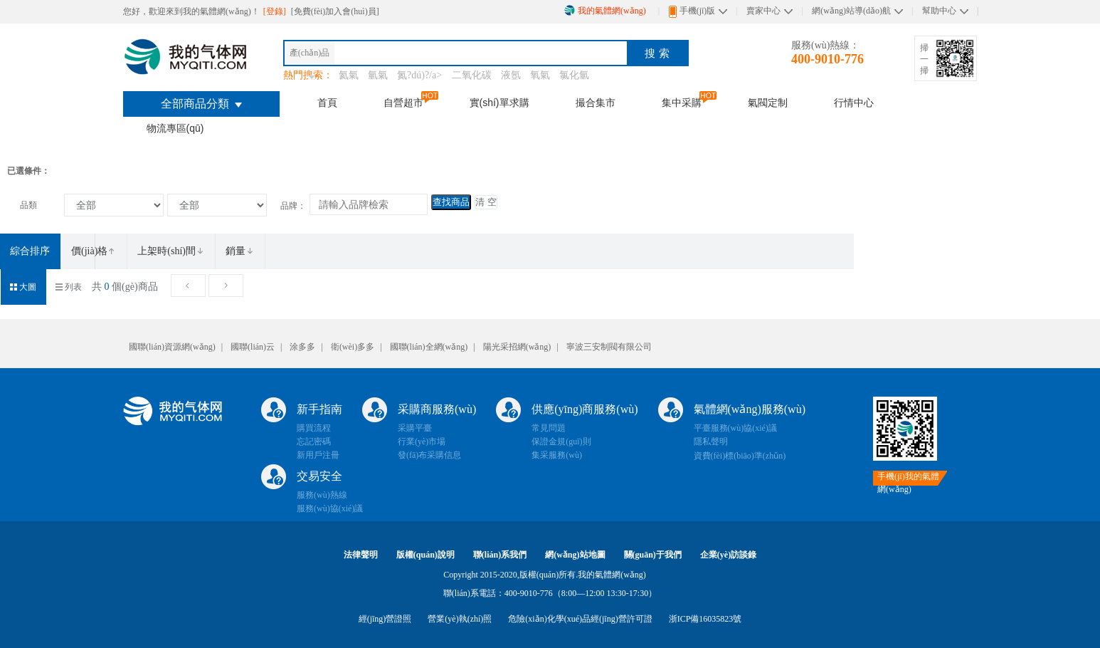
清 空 (486, 202)
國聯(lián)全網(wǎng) (429, 347)
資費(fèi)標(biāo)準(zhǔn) (740, 456)
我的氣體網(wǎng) (605, 10)
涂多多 (302, 347)
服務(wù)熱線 (322, 495)
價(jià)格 (93, 251)
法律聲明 (361, 555)
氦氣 (349, 75)
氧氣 (540, 75)
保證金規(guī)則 (561, 441)
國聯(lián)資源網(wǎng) (172, 347)
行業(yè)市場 (421, 441)
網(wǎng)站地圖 (575, 555)
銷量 (240, 251)
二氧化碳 (472, 75)
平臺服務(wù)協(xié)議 (735, 428)
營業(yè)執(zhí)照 (460, 619)
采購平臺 (415, 428)
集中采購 (682, 102)
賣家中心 (763, 11)
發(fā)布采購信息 (429, 455)
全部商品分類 (201, 104)
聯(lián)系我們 (500, 555)
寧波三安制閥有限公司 (609, 347)
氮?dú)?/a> (421, 75)
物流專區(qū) (175, 128)
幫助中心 (939, 11)
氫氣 (378, 75)
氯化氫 (574, 75)
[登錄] (275, 11)
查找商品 (451, 202)
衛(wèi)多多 (352, 347)
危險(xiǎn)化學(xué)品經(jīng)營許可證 (580, 619)
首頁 (327, 102)
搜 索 (657, 53)
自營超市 (403, 102)
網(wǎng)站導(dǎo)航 (851, 11)
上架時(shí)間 (170, 251)
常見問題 (549, 428)
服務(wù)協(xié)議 (330, 508)
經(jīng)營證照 (385, 619)
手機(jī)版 (692, 12)
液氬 (511, 75)
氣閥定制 (768, 102)
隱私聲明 (711, 441)
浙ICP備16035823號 (705, 619)
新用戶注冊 (318, 455)
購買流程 (314, 428)
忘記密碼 (314, 441)
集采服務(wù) (557, 455)
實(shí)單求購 (499, 102)
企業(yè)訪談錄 (728, 555)
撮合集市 (595, 102)
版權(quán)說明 (425, 555)
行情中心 (854, 102)
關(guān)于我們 (653, 555)
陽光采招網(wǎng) (517, 347)
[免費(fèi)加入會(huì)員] (335, 11)
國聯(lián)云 (253, 347)
